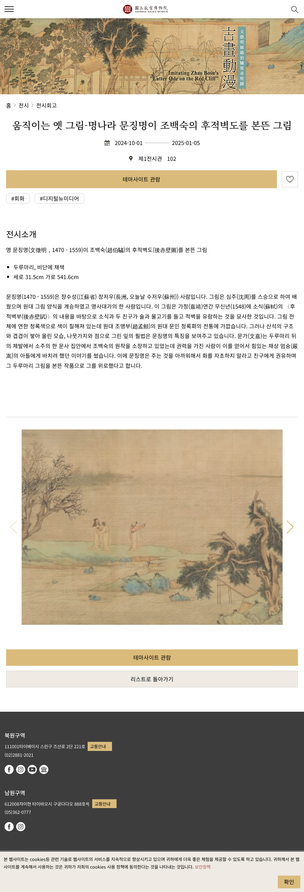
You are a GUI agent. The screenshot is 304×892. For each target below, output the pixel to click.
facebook (9, 769)
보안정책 (203, 866)
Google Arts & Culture (43, 769)
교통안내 (98, 746)
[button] (280, 9)
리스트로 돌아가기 (152, 679)
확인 (289, 882)
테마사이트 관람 (141, 179)
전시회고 (46, 105)
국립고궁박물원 (145, 9)
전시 (24, 105)
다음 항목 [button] (290, 527)
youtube (32, 769)
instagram (20, 769)
